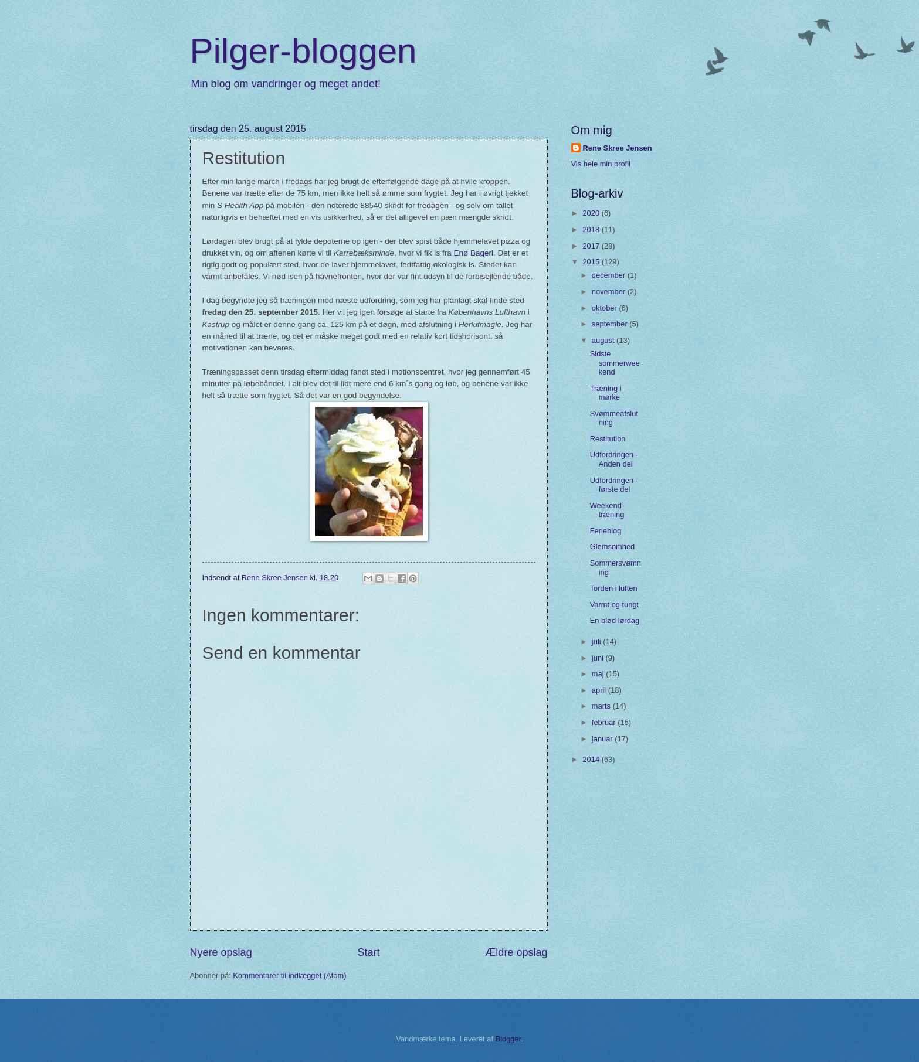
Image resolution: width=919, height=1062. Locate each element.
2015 (591, 261)
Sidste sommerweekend (615, 362)
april (600, 690)
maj (599, 673)
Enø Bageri (473, 253)
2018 (591, 229)
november (610, 291)
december (610, 275)
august (604, 340)
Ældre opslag (516, 952)
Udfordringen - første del (614, 484)
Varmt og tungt (614, 604)
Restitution (608, 438)
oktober (605, 308)
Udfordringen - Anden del (614, 459)
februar (605, 722)
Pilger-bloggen (303, 50)
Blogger (508, 1038)
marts (602, 706)
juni (599, 657)
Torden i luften (613, 588)
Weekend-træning (607, 510)
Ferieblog (606, 530)
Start (368, 952)
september (610, 323)
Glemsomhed (612, 546)
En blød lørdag (614, 620)
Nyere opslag (221, 952)
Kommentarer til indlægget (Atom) (289, 975)
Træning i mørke (606, 392)
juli (597, 641)
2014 (591, 759)
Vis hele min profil (600, 163)
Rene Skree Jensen (617, 148)
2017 (591, 245)
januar (603, 738)
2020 (591, 213)
